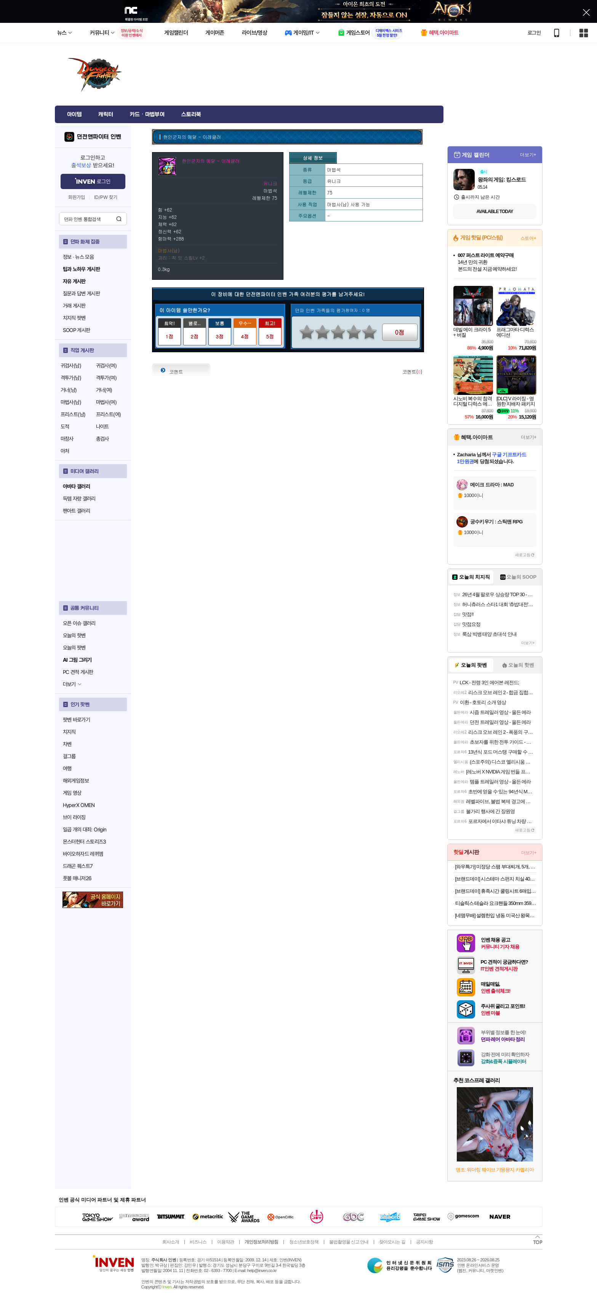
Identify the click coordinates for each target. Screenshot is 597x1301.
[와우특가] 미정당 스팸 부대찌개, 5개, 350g (495, 866)
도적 (65, 427)
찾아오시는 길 (392, 1242)
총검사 (102, 439)
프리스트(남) (73, 414)
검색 (118, 219)
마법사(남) (71, 402)
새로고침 (522, 555)
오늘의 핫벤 (74, 635)
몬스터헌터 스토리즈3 (84, 842)
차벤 (67, 744)
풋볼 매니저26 (77, 878)
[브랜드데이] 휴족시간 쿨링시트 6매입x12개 (495, 891)
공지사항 (424, 1242)
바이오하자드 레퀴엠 (83, 854)
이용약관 (225, 1242)
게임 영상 (72, 793)
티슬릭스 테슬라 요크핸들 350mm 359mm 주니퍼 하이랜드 (495, 903)
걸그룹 (69, 756)
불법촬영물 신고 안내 (349, 1242)
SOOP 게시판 (76, 330)
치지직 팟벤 (74, 318)
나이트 (102, 427)
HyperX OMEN (79, 805)
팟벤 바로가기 (76, 720)
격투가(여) (106, 378)
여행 (67, 768)
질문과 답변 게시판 (81, 293)
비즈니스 (198, 1242)
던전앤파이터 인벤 (99, 136)
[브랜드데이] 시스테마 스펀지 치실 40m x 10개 (495, 879)
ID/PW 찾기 (106, 197)
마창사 (67, 439)
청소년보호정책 (304, 1242)
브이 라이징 (74, 817)
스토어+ (528, 238)
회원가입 (76, 197)
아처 (65, 451)
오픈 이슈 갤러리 (79, 623)
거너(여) (104, 390)
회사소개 (170, 1242)
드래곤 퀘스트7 (78, 866)
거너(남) (69, 390)
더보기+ (528, 154)
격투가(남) (71, 378)
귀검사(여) (106, 366)
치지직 (69, 732)
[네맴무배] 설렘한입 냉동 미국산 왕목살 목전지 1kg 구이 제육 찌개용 (495, 915)
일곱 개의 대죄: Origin (85, 829)
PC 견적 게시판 (78, 672)
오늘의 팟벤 (74, 648)
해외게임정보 (76, 781)
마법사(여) (106, 402)
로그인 (534, 33)
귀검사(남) (71, 366)
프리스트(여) (108, 414)
